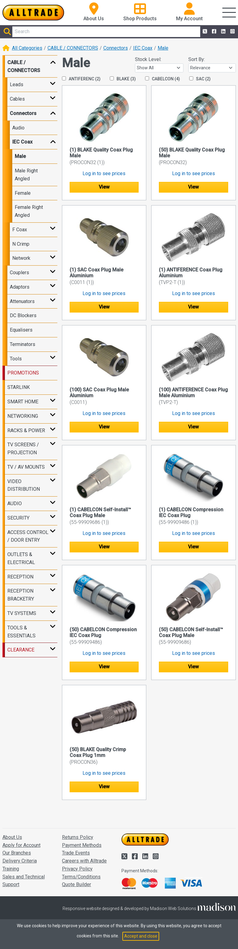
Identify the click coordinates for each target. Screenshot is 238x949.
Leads (16, 84)
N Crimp (20, 244)
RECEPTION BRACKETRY (20, 595)
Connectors (115, 48)
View (104, 187)
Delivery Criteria (19, 861)
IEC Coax (142, 48)
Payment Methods (82, 845)
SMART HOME (22, 402)
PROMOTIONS (23, 373)
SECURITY (18, 518)
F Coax (19, 229)
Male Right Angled (26, 175)
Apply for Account (21, 845)
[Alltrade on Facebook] (213, 32)
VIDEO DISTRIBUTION (23, 485)
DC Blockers (23, 315)
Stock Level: (148, 59)
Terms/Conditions (81, 877)
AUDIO (14, 503)
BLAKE (123, 78)
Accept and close (140, 936)
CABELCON (162, 78)
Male (163, 48)
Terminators (22, 344)
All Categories (27, 48)
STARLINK (18, 387)
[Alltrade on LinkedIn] (223, 32)
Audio (18, 128)
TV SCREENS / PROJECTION (23, 448)
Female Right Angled (29, 211)
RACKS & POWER (26, 430)
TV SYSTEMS (21, 613)
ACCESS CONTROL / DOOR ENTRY (27, 536)
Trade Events (76, 853)
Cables (17, 99)
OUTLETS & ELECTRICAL (21, 558)
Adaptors (19, 287)
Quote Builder (76, 884)
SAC (200, 78)
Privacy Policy (77, 869)
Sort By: (196, 59)
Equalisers (21, 330)
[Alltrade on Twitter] (204, 32)
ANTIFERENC (81, 78)
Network (21, 258)
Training (10, 869)
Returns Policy (77, 837)
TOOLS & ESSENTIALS (21, 632)
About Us (12, 837)
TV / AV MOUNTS (26, 467)
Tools (16, 359)
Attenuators (22, 301)
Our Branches (16, 853)
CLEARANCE (20, 650)
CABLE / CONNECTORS (73, 48)
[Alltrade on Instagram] (232, 32)
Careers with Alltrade (84, 861)
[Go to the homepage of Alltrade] (33, 13)
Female (23, 193)
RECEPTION (20, 577)
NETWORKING (22, 416)
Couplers (19, 272)
